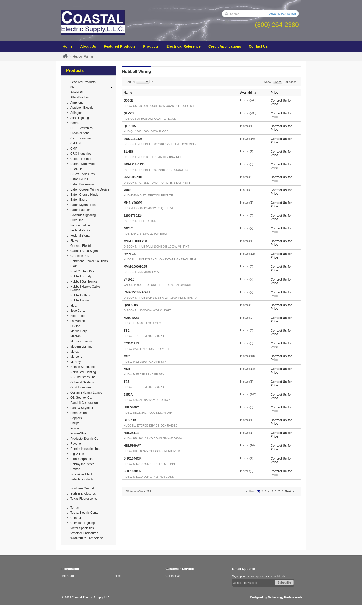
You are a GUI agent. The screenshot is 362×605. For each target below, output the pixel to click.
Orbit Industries (80, 387)
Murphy (75, 362)
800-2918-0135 (134, 164)
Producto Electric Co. (84, 438)
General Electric (81, 246)
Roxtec (75, 469)
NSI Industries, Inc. (83, 377)
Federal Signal (80, 235)
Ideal (73, 305)
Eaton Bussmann (82, 184)
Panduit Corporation (84, 403)
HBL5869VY (132, 445)
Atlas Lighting (79, 118)
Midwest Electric (81, 341)
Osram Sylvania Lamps (86, 392)
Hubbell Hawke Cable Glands (85, 288)
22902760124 (133, 215)
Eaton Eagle (78, 199)
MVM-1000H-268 (135, 241)
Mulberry (76, 356)
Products (151, 46)
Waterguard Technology (86, 538)
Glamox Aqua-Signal (84, 251)
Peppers (76, 418)
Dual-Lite (76, 169)
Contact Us (258, 46)
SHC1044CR (132, 458)
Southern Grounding (84, 488)
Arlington (76, 113)
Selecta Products (82, 479)
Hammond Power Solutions (89, 261)
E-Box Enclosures (82, 174)
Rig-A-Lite (77, 454)
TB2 (127, 330)
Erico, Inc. (77, 220)
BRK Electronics (81, 128)
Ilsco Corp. (77, 310)
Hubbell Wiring (80, 300)
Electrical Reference (183, 46)
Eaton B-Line (79, 179)
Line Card (67, 576)
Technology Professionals (285, 597)
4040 (127, 190)
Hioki (73, 266)
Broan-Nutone (80, 133)
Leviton (75, 326)
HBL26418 (131, 433)
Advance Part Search (282, 13)
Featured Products (120, 46)
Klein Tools (77, 316)
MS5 (127, 369)
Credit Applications (224, 46)
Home (68, 46)
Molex (74, 351)
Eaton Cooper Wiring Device (89, 189)
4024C (128, 228)
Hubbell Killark (80, 295)
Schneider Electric (82, 474)
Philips (74, 423)
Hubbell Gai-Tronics (84, 281)
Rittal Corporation (82, 459)
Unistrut (75, 518)
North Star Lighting (83, 372)
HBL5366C (131, 407)
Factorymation (80, 225)
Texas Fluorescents (83, 498)
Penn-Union (78, 413)
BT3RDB (130, 420)
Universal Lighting (82, 523)
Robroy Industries (82, 464)
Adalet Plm (77, 92)
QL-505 (129, 113)
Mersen (75, 336)
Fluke (74, 240)
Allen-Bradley (79, 97)
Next (288, 491)
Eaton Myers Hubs (83, 205)
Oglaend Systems (82, 382)
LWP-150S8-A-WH (137, 292)
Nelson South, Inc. (82, 367)
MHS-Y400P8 (133, 203)
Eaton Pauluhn (80, 210)
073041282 (131, 343)
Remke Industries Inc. (85, 449)
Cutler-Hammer (80, 159)
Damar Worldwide (82, 164)
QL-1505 (130, 126)
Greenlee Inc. (79, 256)
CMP (73, 148)
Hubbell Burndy (80, 276)
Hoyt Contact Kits (82, 271)
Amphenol (77, 102)
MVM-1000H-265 (135, 266)
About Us (88, 46)
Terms (117, 576)
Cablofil (75, 143)
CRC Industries (80, 153)
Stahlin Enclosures (83, 493)
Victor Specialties (82, 528)
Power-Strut (78, 433)
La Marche (77, 321)
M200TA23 (131, 318)
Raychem (76, 443)
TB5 (127, 382)
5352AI (129, 394)
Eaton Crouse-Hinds (84, 194)
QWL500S (131, 305)
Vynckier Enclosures (84, 533)
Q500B (128, 100)
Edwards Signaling (83, 215)
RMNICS (130, 254)
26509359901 (133, 177)
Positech (76, 428)
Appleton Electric (81, 107)
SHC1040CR (132, 471)
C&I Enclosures (81, 138)
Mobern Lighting (81, 346)
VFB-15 (129, 279)
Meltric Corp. (79, 331)
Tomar (74, 507)
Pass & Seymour (81, 408)
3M (72, 87)
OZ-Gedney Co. (81, 397)
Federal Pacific (80, 230)
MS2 (127, 356)
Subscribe (284, 582)
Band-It (75, 123)
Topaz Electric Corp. (84, 512)
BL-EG (128, 151)
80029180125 (133, 139)
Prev (252, 491)
